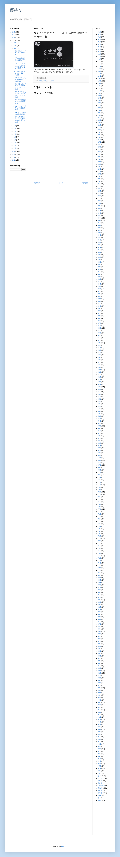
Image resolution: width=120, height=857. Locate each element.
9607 (99, 712)
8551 (99, 644)
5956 (99, 423)
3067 (99, 220)
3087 (99, 225)
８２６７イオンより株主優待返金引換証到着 (19, 79)
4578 (99, 347)
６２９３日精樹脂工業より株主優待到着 (19, 101)
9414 (99, 705)
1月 (15, 148)
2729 (99, 171)
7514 (99, 519)
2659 (99, 154)
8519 (99, 641)
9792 (99, 732)
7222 (99, 477)
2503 (99, 137)
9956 (99, 766)
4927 (99, 392)
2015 (13, 40)
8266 (99, 617)
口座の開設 (101, 785)
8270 (99, 622)
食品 (99, 795)
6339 (99, 448)
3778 (99, 326)
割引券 (100, 781)
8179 (99, 597)
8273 (99, 624)
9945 (99, 759)
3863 (99, 333)
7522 (99, 524)
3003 (99, 206)
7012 (99, 472)
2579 (99, 142)
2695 (99, 164)
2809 (99, 181)
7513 (99, 516)
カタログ (101, 778)
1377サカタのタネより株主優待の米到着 (19, 73)
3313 (99, 279)
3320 (99, 281)
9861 (99, 749)
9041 (99, 680)
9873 (99, 751)
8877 (99, 666)
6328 (99, 445)
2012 (13, 157)
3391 (99, 291)
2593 (99, 147)
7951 (99, 565)
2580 (99, 144)
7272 (99, 482)
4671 (99, 362)
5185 (99, 411)
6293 (99, 443)
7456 (99, 504)
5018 (99, 409)
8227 (99, 607)
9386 (99, 697)
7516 (99, 521)
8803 (99, 663)
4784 (99, 370)
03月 (99, 37)
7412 (99, 494)
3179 (99, 250)
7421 (99, 499)
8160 (99, 590)
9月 (15, 126)
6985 (99, 470)
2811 (99, 184)
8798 (99, 661)
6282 (99, 440)
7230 (99, 480)
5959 (99, 426)
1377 (99, 64)
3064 (99, 218)
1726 (99, 74)
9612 (99, 715)
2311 (99, 118)
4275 (99, 340)
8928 (99, 673)
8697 (99, 656)
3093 (99, 230)
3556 (99, 299)
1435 (99, 69)
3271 (44, 80)
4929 (99, 396)
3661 (99, 308)
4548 (99, 345)
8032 (99, 573)
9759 (99, 724)
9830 (99, 736)
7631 (99, 543)
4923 (99, 387)
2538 (99, 140)
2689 (99, 159)
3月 (15, 142)
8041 (99, 575)
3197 (99, 252)
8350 (99, 634)
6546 (99, 455)
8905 (99, 670)
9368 (99, 692)
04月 (99, 39)
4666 (99, 357)
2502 (99, 135)
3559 (99, 301)
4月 (15, 140)
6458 (99, 450)
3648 (99, 306)
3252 (99, 269)
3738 (99, 321)
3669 (99, 311)
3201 (99, 257)
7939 (99, 560)
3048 (99, 213)
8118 (99, 587)
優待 (52, 80)
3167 (99, 245)
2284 (99, 110)
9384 (99, 695)
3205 (99, 259)
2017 (13, 35)
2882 (99, 188)
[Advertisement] (19, 211)
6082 (99, 436)
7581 (99, 531)
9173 (99, 685)
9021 (99, 678)
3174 (99, 247)
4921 (99, 382)
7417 (99, 497)
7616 (99, 538)
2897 (99, 191)
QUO (48, 80)
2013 (13, 154)
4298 (99, 343)
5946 (99, 419)
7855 (99, 553)
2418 (99, 125)
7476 (99, 509)
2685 (99, 157)
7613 (99, 536)
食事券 (100, 793)
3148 (99, 240)
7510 (99, 511)
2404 (99, 122)
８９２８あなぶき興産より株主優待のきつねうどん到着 (19, 86)
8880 (99, 668)
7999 (99, 570)
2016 (13, 38)
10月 (15, 48)
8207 (99, 604)
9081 (99, 683)
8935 (99, 675)
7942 (99, 563)
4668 (99, 360)
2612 (99, 149)
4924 (99, 389)
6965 (99, 467)
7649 (99, 548)
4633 (99, 350)
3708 (99, 318)
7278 (99, 484)
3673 (99, 313)
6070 (99, 431)
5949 (99, 421)
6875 (99, 465)
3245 (99, 264)
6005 (99, 428)
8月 (15, 128)
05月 (99, 42)
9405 (99, 702)
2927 (99, 203)
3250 (99, 267)
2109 (99, 100)
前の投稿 (85, 183)
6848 (99, 463)
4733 (99, 365)
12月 (15, 43)
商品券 (100, 788)
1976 (99, 91)
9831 (99, 739)
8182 (99, 600)
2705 (99, 169)
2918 (99, 198)
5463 (99, 414)
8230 (99, 612)
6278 (99, 438)
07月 (99, 47)
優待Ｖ (16, 10)
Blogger (63, 846)
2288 (99, 113)
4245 (99, 338)
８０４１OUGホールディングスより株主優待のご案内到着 (19, 66)
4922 (99, 384)
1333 (99, 61)
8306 (99, 631)
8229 (99, 609)
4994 (99, 406)
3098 (99, 233)
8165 (99, 592)
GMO (100, 773)
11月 (15, 46)
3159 (99, 242)
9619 (99, 717)
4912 (99, 374)
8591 (99, 648)
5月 (15, 137)
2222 (99, 105)
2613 (99, 152)
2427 (99, 127)
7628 (99, 541)
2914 (99, 193)
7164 (99, 475)
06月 (40, 80)
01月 (99, 32)
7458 (99, 507)
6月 (15, 134)
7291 (99, 487)
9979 (99, 768)
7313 (99, 492)
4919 (99, 379)
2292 (99, 115)
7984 (99, 568)
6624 (99, 458)
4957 (99, 401)
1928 (99, 88)
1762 (99, 76)
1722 (99, 71)
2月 (15, 145)
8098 (99, 582)
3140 (99, 235)
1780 (99, 81)
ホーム (61, 183)
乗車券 (100, 790)
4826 (99, 372)
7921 (99, 556)
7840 (99, 551)
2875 (99, 186)
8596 (99, 651)
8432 (99, 639)
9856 (99, 746)
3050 (99, 215)
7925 (99, 558)
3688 (99, 316)
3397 (99, 294)
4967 (99, 404)
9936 (99, 754)
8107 (99, 585)
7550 (99, 529)
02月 (99, 34)
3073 (99, 223)
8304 (99, 629)
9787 (99, 729)
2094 (99, 95)
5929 (99, 416)
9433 (99, 707)
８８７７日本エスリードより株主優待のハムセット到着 (19, 94)
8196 (99, 602)
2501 (99, 132)
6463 (99, 453)
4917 (99, 377)
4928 (99, 394)
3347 (99, 284)
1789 (99, 83)
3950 (99, 335)
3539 (99, 296)
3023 (99, 208)
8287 (99, 626)
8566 (99, 646)
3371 (99, 289)
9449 (99, 710)
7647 (99, 546)
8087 (99, 580)
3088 (99, 228)
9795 (99, 734)
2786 (99, 176)
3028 (99, 210)
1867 (99, 86)
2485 (99, 130)
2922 (99, 201)
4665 (99, 355)
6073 (99, 433)
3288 (99, 277)
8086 (99, 577)
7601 (99, 533)
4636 (99, 352)
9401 (99, 700)
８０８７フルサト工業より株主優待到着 (19, 108)
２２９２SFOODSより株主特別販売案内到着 (19, 59)
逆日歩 (100, 783)
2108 (99, 98)
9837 (99, 744)
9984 (99, 771)
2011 (13, 160)
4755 (99, 367)
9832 (99, 741)
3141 (99, 237)
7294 (99, 489)
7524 (99, 526)
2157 (99, 103)
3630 (99, 303)
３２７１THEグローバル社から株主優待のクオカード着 (19, 119)
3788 (99, 328)
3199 (99, 254)
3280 (99, 274)
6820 (99, 460)
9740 (99, 722)
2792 (99, 179)
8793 (99, 658)
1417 (99, 66)
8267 (99, 619)
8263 (99, 614)
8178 (99, 595)
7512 (99, 514)
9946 (99, 761)
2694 (99, 162)
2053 (99, 93)
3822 (99, 330)
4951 (99, 399)
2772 (99, 174)
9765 (99, 727)
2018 (13, 32)
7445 (99, 502)
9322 (99, 690)
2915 (99, 196)
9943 (99, 756)
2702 (99, 166)
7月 (15, 131)
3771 (99, 323)
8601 (99, 653)
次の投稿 (37, 183)
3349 (99, 286)
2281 (99, 108)
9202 (99, 688)
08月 (99, 49)
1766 (99, 78)
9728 (99, 719)
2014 (13, 152)
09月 (99, 51)
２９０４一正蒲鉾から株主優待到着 (19, 113)
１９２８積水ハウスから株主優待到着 (19, 52)
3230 (99, 262)
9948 (99, 763)
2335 (99, 120)
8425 (99, 636)
